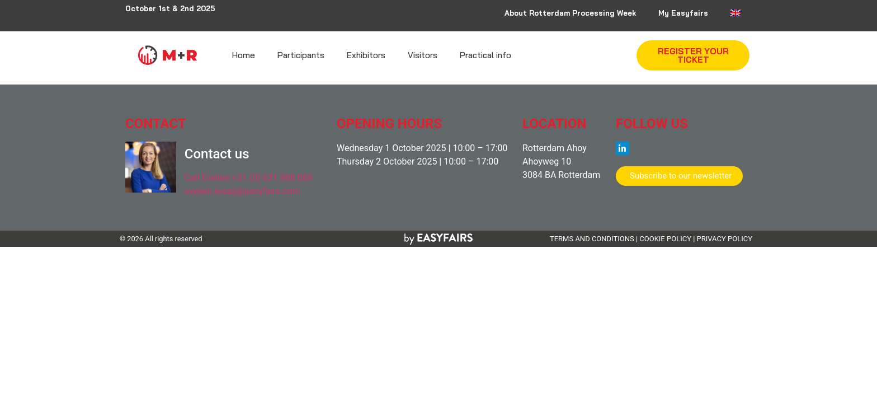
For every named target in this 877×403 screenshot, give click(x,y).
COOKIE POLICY (665, 239)
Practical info (485, 55)
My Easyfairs (683, 12)
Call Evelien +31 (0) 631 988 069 (249, 177)
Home (243, 55)
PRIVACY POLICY (724, 239)
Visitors (422, 55)
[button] (692, 55)
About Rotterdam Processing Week (570, 12)
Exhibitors (366, 55)
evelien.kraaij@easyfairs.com (242, 191)
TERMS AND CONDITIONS (592, 239)
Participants (300, 55)
